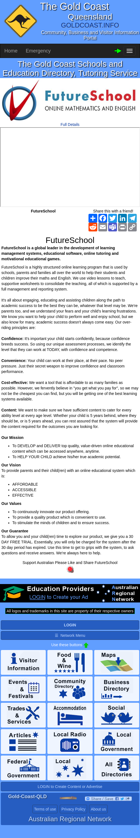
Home (11, 51)
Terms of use (45, 809)
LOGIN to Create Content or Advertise (70, 786)
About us (98, 809)
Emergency (38, 51)
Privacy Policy (73, 809)
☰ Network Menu (70, 635)
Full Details (70, 124)
